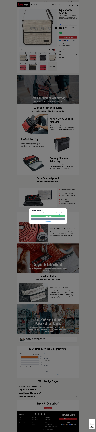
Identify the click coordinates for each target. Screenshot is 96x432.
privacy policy (59, 214)
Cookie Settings (48, 221)
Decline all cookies (48, 219)
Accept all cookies (47, 216)
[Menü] (94, 420)
